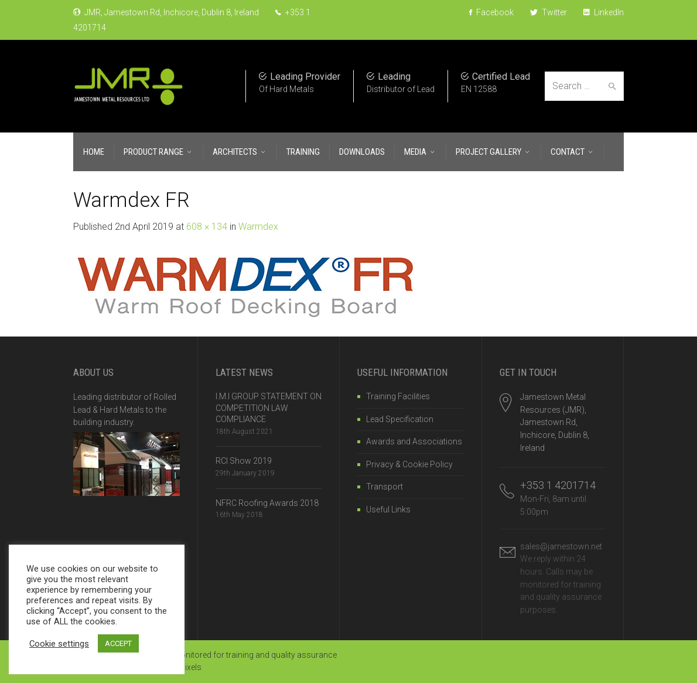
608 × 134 (206, 226)
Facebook (491, 12)
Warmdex (258, 226)
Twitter (548, 12)
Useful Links (388, 509)
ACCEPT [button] (118, 643)
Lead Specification (399, 419)
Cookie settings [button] (59, 643)
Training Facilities (398, 396)
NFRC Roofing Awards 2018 (267, 503)
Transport (384, 486)
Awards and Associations (414, 441)
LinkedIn (603, 12)
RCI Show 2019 (244, 460)
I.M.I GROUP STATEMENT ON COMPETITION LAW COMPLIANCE (269, 408)
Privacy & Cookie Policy (409, 464)
